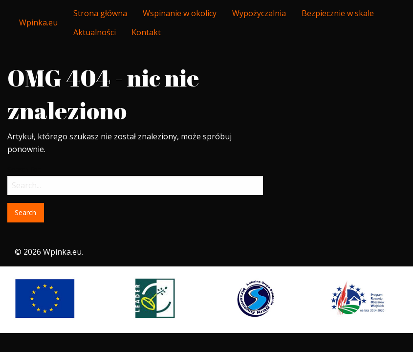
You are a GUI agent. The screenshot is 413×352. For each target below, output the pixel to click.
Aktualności (94, 32)
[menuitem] (100, 13)
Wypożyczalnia (259, 13)
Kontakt (146, 32)
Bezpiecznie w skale (338, 13)
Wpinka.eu (38, 22)
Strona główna (100, 13)
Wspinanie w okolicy (180, 13)
